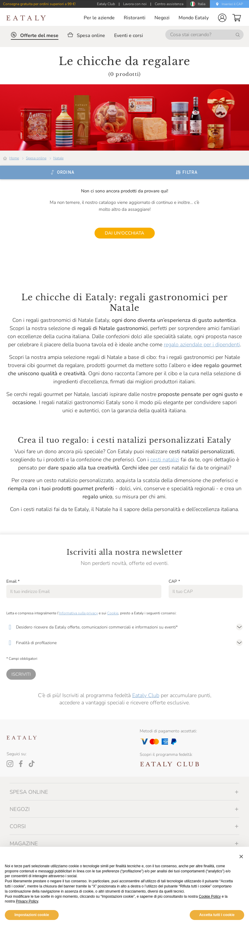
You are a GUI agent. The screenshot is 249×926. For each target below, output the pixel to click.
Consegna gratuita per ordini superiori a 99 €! (39, 4)
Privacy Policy (27, 901)
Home (14, 158)
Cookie (112, 613)
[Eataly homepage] (26, 17)
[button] (222, 18)
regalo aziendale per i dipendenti (202, 344)
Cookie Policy (210, 896)
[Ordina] (62, 172)
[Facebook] (20, 763)
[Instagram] (10, 763)
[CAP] (205, 591)
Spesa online (36, 158)
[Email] (84, 591)
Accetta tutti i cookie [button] (217, 915)
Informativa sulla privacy (78, 613)
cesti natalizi (164, 459)
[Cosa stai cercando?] (204, 35)
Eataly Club (145, 695)
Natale (58, 158)
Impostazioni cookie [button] (31, 915)
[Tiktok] (31, 763)
